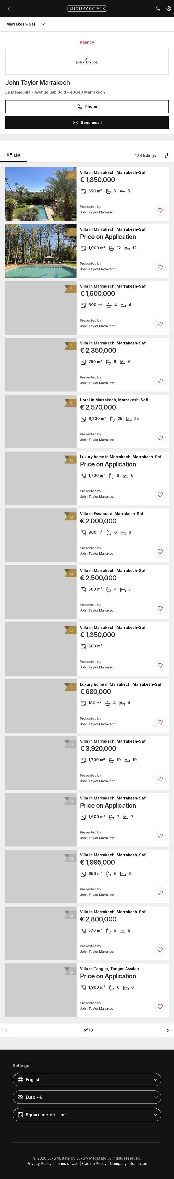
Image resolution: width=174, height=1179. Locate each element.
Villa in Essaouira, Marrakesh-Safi (112, 514)
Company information (128, 1163)
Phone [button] (87, 106)
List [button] (13, 155)
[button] (168, 8)
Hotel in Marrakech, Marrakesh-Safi (114, 400)
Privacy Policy (39, 1163)
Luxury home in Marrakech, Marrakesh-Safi (121, 457)
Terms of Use (67, 1163)
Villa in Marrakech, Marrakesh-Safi (113, 172)
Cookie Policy (94, 1163)
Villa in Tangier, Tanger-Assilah (109, 969)
